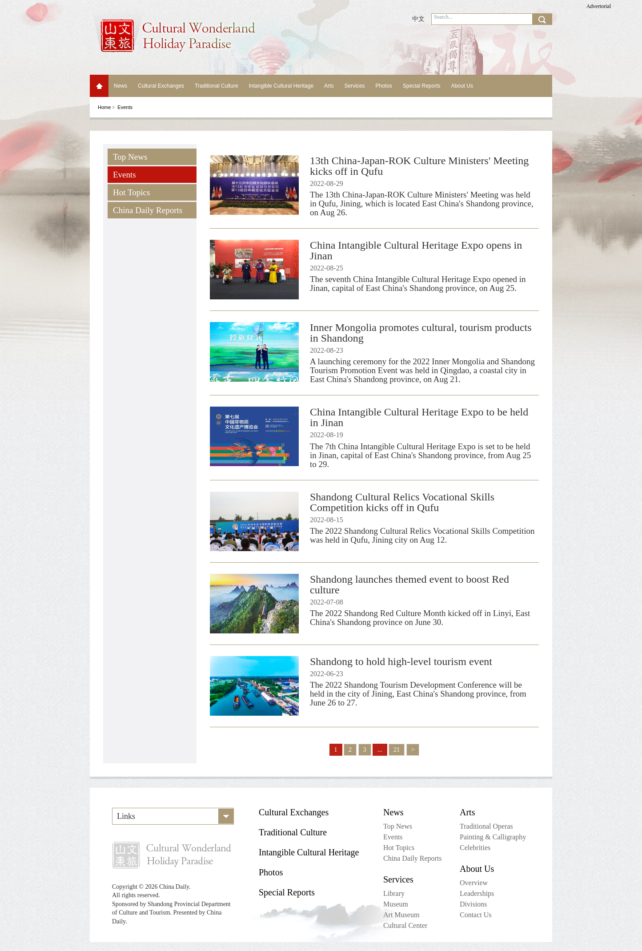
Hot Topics (131, 192)
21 (396, 749)
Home (99, 86)
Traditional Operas (486, 826)
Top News (130, 156)
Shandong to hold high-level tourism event (401, 661)
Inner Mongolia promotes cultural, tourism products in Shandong (421, 333)
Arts (328, 86)
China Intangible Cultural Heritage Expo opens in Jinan (416, 250)
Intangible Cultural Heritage (281, 86)
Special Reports (422, 86)
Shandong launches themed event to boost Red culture (409, 584)
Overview (474, 883)
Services (354, 86)
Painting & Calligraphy (493, 837)
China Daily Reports (147, 210)
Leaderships (477, 893)
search (542, 19)
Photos (383, 86)
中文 (418, 19)
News (120, 86)
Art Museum (401, 915)
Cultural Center (405, 925)
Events (124, 174)
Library (394, 893)
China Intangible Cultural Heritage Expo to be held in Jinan (419, 417)
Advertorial (598, 6)
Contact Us (476, 915)
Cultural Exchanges (161, 86)
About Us (462, 86)
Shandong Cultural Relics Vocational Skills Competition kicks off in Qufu (402, 502)
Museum (395, 904)
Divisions (473, 904)
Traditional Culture (216, 86)
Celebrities (475, 847)
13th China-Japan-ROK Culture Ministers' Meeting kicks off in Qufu (419, 166)
